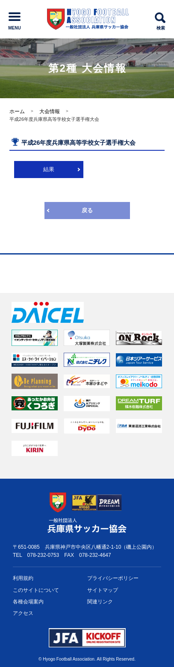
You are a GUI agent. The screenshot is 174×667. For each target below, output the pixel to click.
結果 (48, 169)
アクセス (23, 613)
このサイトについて (36, 590)
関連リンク (100, 602)
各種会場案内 (28, 602)
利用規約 (23, 578)
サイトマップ (102, 590)
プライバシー (113, 578)
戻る (87, 210)
